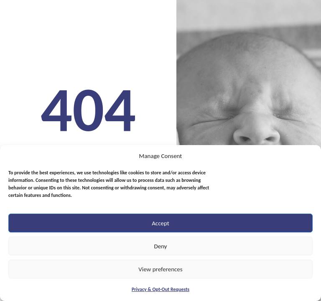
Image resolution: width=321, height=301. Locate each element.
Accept (160, 223)
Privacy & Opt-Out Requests (160, 289)
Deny (160, 246)
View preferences (160, 269)
